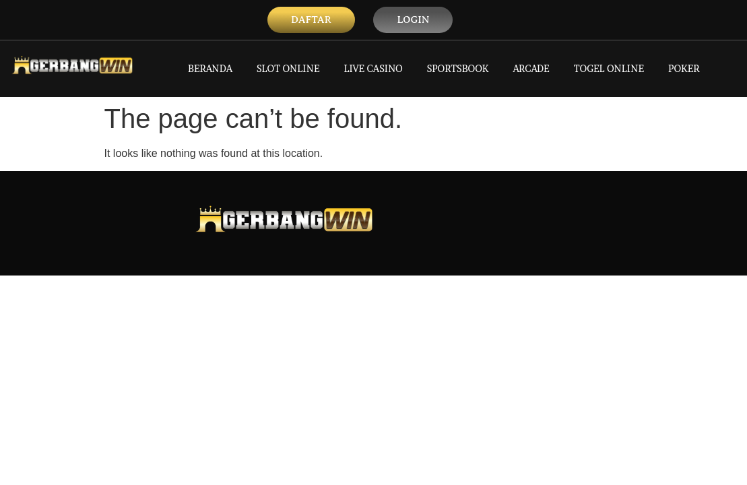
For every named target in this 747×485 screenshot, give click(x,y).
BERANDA (210, 68)
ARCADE (531, 68)
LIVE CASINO (373, 68)
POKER (684, 68)
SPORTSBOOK (458, 68)
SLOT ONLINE (288, 68)
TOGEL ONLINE (609, 68)
